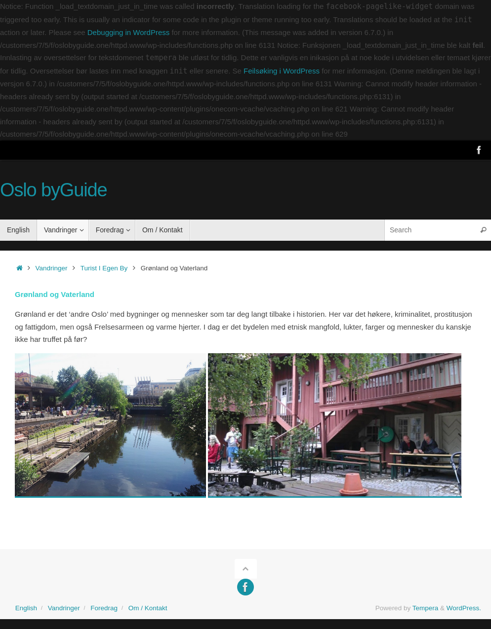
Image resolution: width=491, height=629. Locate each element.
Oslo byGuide (53, 190)
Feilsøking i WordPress (282, 71)
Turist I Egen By (104, 268)
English (26, 608)
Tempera (425, 608)
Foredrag (104, 608)
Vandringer (52, 268)
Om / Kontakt (147, 608)
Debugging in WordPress (128, 32)
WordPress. (464, 608)
